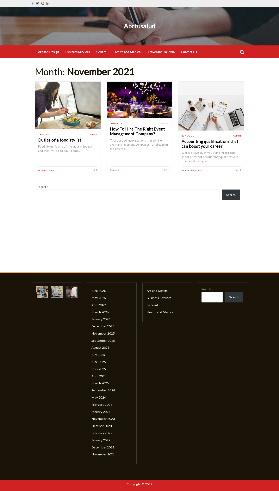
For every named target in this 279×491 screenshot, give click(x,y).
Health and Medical (127, 52)
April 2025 (99, 376)
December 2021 (102, 447)
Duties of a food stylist (59, 139)
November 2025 (103, 333)
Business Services (77, 52)
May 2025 (98, 369)
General (101, 52)
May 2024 (98, 397)
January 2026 (100, 319)
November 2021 (103, 454)
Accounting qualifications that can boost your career (210, 144)
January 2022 (100, 440)
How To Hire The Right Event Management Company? (137, 131)
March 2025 (100, 383)
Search (43, 186)
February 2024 (101, 404)
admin (93, 134)
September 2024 (103, 390)
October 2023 (101, 426)
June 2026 (98, 290)
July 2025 (98, 354)
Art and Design (48, 52)
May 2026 (98, 298)
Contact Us (189, 52)
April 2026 (99, 305)
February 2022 (101, 433)
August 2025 (100, 347)
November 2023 (103, 418)
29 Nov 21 (44, 134)
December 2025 (102, 326)
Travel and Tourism (161, 52)
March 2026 (100, 312)
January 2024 (100, 411)
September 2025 (103, 340)
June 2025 (98, 362)
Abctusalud (139, 26)
